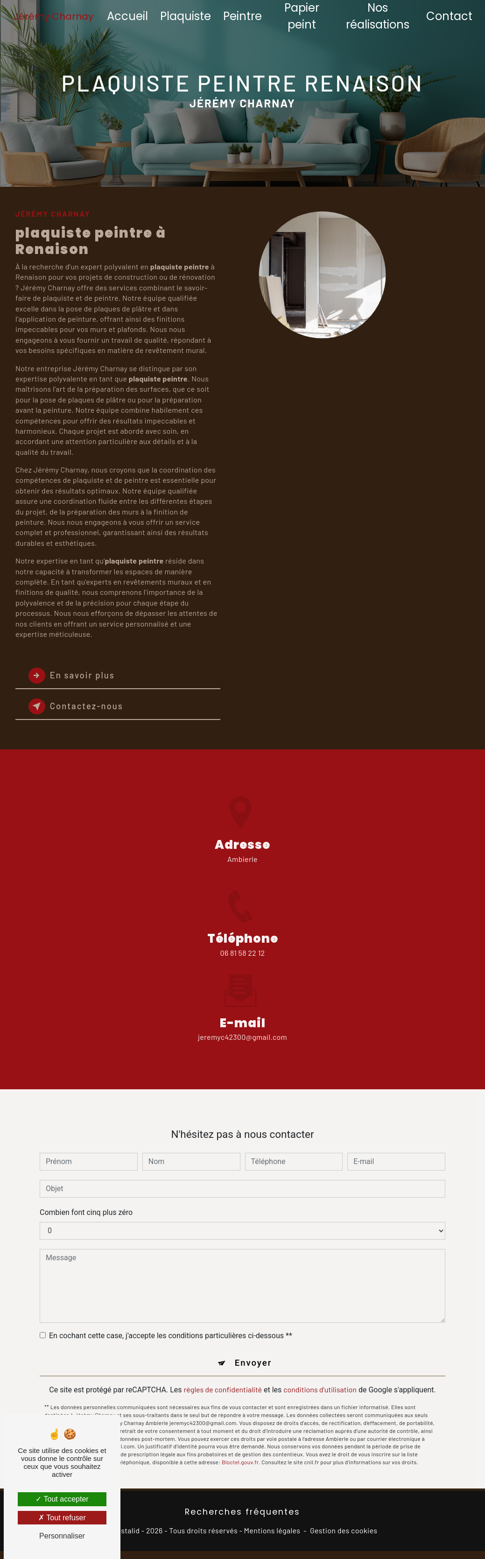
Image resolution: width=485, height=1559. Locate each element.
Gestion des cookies (343, 1530)
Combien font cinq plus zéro (86, 1200)
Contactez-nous (78, 706)
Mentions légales (272, 1530)
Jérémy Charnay (54, 16)
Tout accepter (61, 1499)
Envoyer (253, 1351)
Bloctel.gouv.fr (240, 1451)
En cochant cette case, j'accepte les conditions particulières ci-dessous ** (170, 1323)
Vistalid (127, 1530)
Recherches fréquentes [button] (242, 1512)
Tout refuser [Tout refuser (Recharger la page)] (62, 1518)
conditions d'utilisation (320, 1378)
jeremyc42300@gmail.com (242, 1025)
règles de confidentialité (223, 1378)
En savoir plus (73, 676)
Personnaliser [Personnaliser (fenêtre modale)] (62, 1536)
